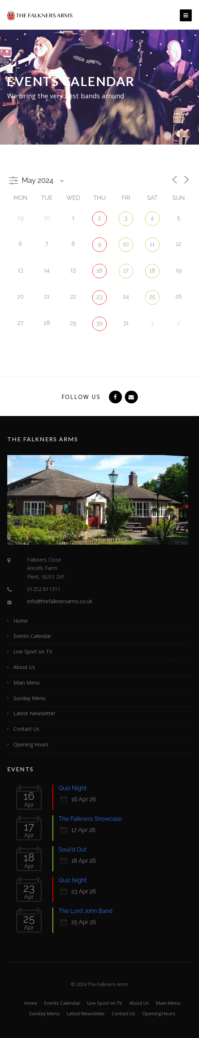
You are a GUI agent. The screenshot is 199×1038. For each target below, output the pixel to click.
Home (20, 620)
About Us (24, 667)
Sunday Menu (29, 698)
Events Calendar (32, 635)
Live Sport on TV (32, 651)
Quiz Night (72, 788)
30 (99, 323)
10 (126, 244)
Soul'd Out (72, 849)
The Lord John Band (86, 911)
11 (152, 244)
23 (100, 296)
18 (152, 270)
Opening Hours (30, 744)
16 (100, 270)
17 (125, 270)
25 (152, 296)
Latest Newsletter (34, 713)
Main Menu (26, 682)
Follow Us (81, 397)
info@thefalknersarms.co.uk (59, 601)
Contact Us (26, 728)
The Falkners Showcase (90, 818)
